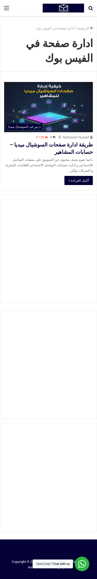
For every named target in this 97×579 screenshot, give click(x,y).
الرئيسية (85, 28)
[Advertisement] (48, 248)
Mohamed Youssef (76, 137)
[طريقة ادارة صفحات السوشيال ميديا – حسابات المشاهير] (48, 107)
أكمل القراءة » (78, 180)
